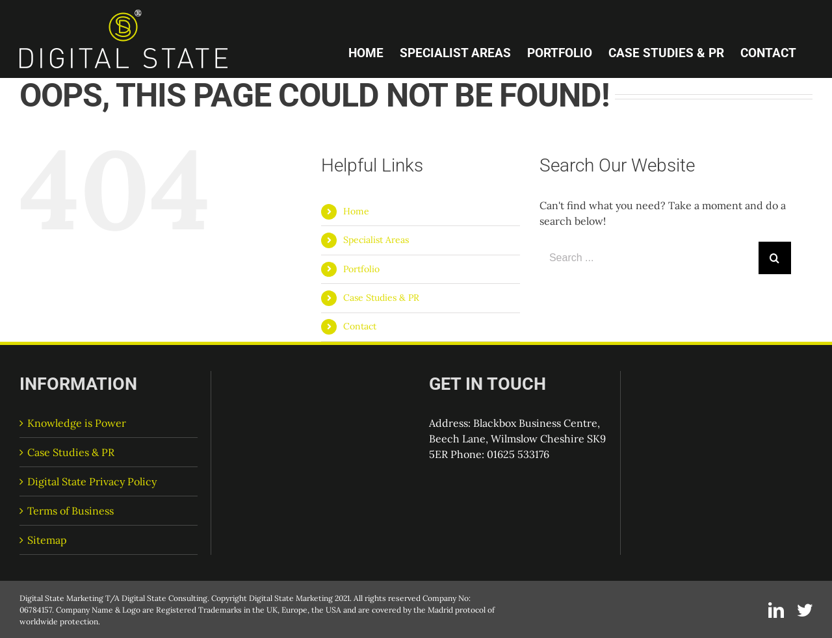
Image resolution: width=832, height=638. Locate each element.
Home (356, 211)
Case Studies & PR (381, 297)
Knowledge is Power (76, 422)
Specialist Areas (376, 240)
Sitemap (47, 539)
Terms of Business (70, 510)
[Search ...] (649, 258)
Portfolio (361, 269)
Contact (359, 326)
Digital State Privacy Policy (92, 481)
